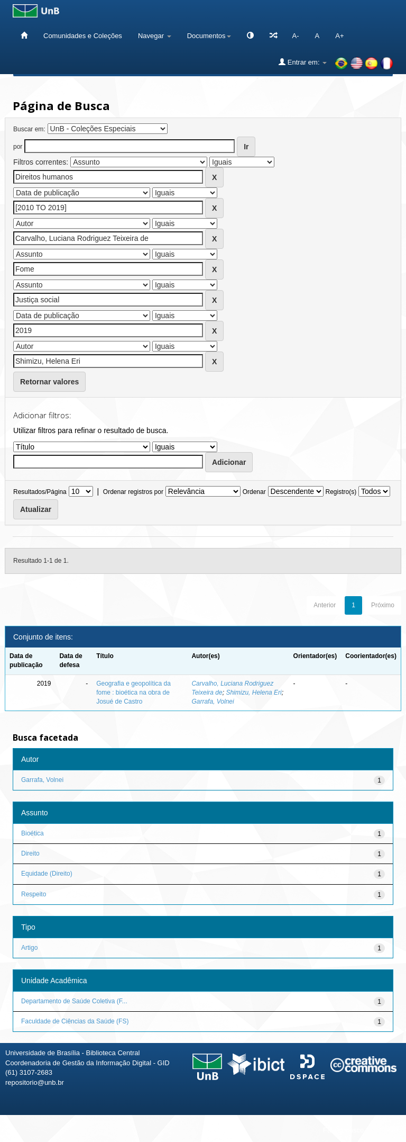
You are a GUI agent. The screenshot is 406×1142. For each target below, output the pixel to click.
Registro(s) (340, 492)
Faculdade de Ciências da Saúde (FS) (74, 1021)
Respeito (33, 894)
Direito (30, 853)
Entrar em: (303, 62)
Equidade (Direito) (46, 873)
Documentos (209, 36)
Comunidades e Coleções (82, 36)
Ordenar (254, 492)
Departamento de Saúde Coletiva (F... (74, 1001)
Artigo (29, 947)
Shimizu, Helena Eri (253, 692)
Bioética (32, 833)
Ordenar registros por (133, 492)
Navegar (154, 36)
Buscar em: (29, 129)
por (17, 146)
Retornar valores (49, 381)
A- (295, 36)
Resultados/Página (40, 492)
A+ (339, 36)
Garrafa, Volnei (212, 701)
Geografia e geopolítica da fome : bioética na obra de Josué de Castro (133, 692)
